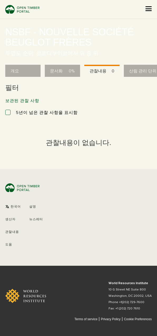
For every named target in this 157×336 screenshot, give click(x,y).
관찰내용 (12, 232)
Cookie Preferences (138, 319)
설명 (32, 206)
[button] (13, 207)
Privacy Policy (111, 319)
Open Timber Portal (22, 9)
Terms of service (85, 319)
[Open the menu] (148, 8)
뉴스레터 (36, 219)
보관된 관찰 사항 (22, 101)
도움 (8, 244)
